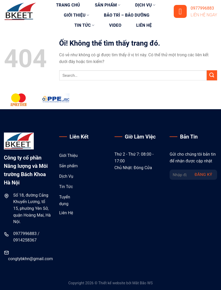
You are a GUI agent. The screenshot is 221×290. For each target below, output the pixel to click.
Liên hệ (144, 25)
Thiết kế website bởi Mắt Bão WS (125, 283)
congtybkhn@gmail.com (30, 258)
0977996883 (25, 233)
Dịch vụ (145, 5)
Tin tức (84, 25)
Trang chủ (68, 5)
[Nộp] (212, 75)
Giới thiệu (76, 15)
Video (115, 25)
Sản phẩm (107, 5)
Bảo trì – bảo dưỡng (126, 15)
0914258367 (25, 240)
